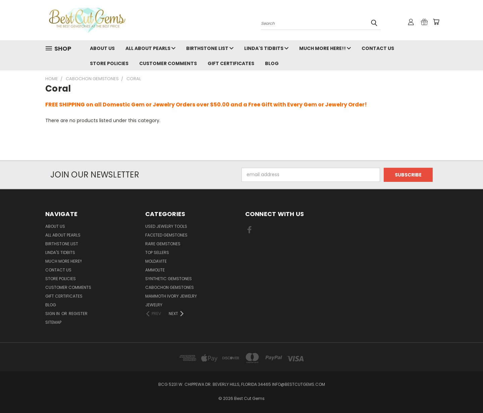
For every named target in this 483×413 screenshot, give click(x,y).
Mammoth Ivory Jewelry (171, 296)
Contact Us (378, 48)
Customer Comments (168, 63)
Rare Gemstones (162, 244)
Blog (272, 63)
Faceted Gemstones (166, 235)
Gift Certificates (231, 63)
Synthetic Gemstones (168, 278)
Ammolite (155, 270)
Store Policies (109, 63)
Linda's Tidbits (266, 48)
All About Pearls (150, 48)
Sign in (53, 313)
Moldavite (156, 261)
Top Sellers (157, 252)
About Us (102, 48)
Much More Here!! (325, 48)
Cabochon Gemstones (169, 287)
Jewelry (153, 305)
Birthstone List (209, 48)
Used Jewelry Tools (166, 226)
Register (78, 313)
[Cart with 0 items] (436, 21)
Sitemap (53, 322)
